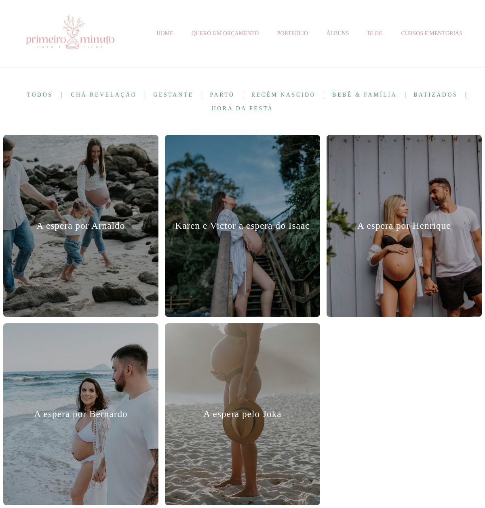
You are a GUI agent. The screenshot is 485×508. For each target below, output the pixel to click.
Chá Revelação (104, 95)
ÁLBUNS (337, 33)
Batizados (435, 95)
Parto (222, 95)
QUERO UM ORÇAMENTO (225, 33)
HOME (164, 33)
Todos (40, 95)
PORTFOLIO (292, 33)
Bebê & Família (364, 95)
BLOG (375, 33)
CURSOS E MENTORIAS (431, 33)
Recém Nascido (283, 95)
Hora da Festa (243, 109)
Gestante (173, 95)
